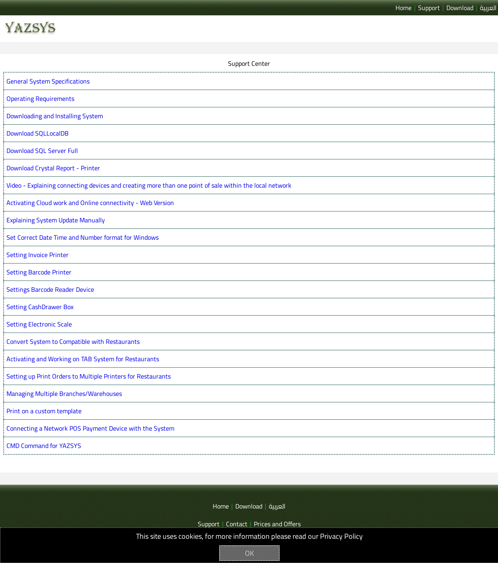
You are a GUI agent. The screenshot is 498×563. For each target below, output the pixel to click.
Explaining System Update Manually (55, 220)
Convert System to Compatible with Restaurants (73, 341)
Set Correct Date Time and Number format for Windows (82, 237)
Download (459, 8)
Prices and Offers (277, 524)
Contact (236, 524)
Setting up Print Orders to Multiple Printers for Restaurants (88, 376)
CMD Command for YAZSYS (43, 446)
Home (403, 8)
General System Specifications (48, 81)
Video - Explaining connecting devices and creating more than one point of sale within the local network (148, 185)
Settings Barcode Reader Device (50, 289)
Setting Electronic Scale (39, 324)
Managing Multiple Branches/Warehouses (64, 393)
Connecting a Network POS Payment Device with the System (90, 428)
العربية (488, 8)
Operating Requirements (40, 98)
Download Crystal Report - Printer (53, 168)
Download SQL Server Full (42, 150)
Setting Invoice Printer (37, 255)
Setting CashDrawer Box (39, 307)
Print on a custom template (44, 411)
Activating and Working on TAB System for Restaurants (82, 359)
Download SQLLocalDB (37, 133)
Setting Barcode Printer (38, 272)
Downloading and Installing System (54, 116)
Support (429, 8)
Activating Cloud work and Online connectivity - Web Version (90, 203)
